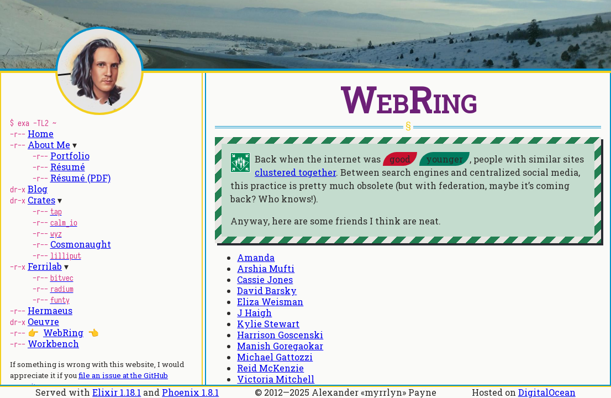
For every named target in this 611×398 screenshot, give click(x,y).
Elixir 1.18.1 (116, 392)
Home (41, 133)
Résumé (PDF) (80, 178)
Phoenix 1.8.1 (190, 392)
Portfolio (69, 155)
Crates (41, 200)
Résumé (67, 166)
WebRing (63, 332)
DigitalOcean (547, 392)
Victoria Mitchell (275, 379)
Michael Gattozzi (275, 357)
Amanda (256, 257)
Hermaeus (50, 310)
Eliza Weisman (270, 301)
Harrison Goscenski (280, 335)
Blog (38, 189)
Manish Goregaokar (280, 346)
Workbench (53, 343)
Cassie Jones (265, 279)
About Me (49, 144)
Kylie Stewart (268, 323)
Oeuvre (43, 321)
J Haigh (254, 312)
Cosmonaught (80, 244)
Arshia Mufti (265, 268)
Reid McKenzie (270, 368)
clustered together (295, 172)
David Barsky (267, 290)
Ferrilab (45, 266)
